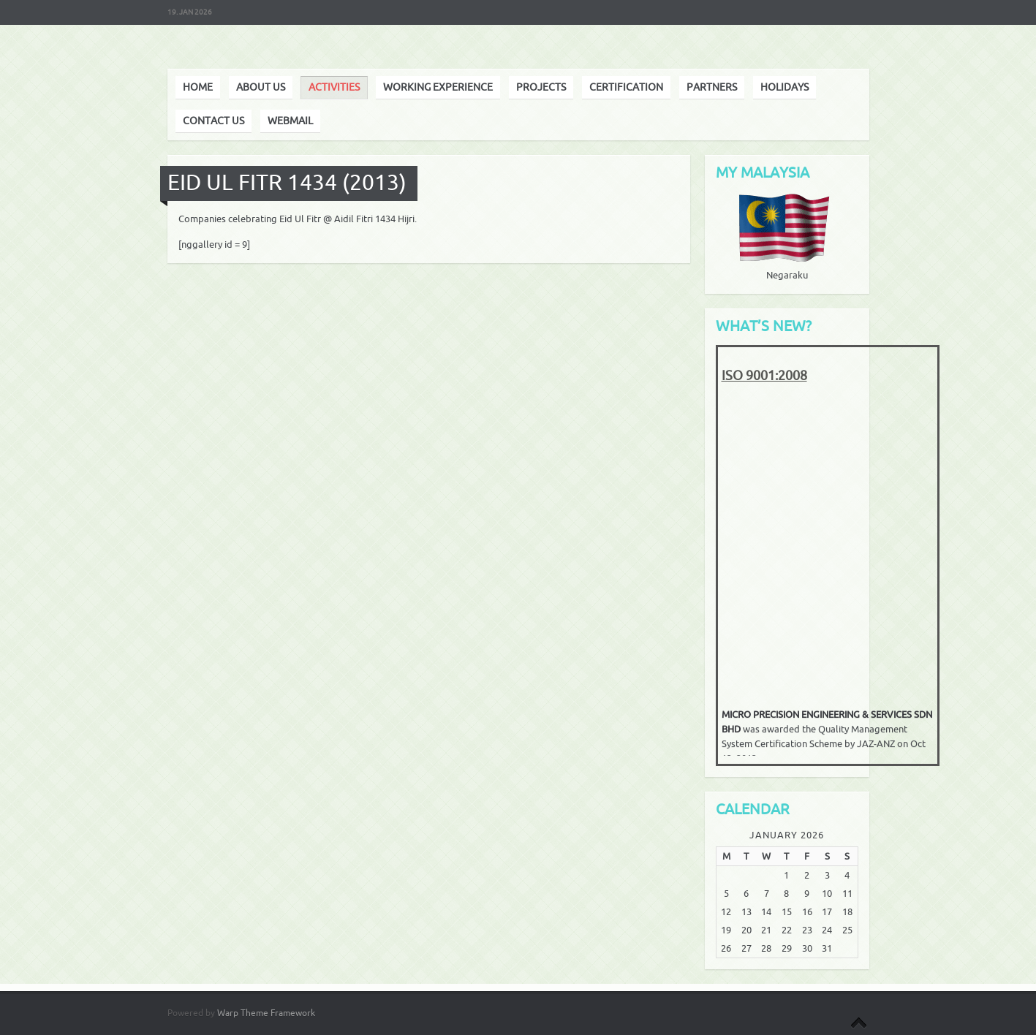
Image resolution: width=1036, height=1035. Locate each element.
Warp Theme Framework (266, 1013)
